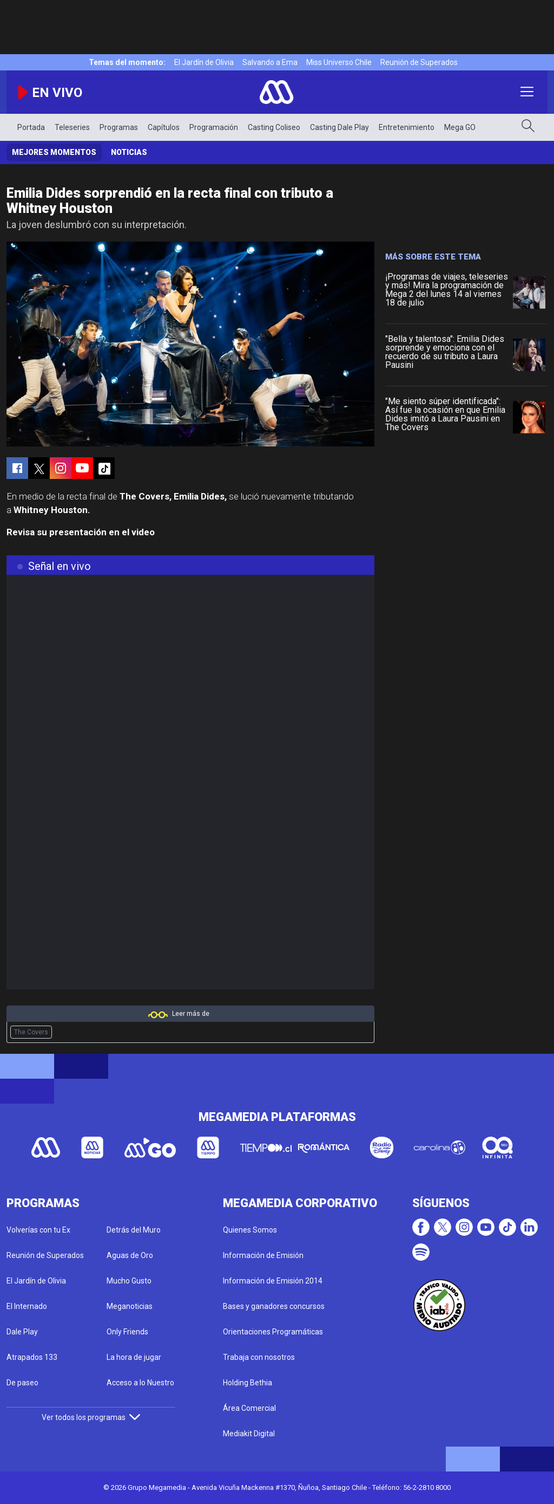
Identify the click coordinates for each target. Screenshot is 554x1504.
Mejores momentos (54, 152)
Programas (119, 127)
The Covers (31, 1032)
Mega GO (460, 127)
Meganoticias (130, 1306)
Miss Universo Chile (339, 62)
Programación (213, 127)
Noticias (129, 152)
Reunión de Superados (419, 62)
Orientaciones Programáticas (273, 1331)
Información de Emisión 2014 (272, 1280)
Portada (31, 127)
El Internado (26, 1306)
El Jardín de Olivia (204, 62)
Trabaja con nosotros (259, 1357)
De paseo (22, 1382)
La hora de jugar (134, 1357)
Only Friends (127, 1331)
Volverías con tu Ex (38, 1230)
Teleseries (72, 127)
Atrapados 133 (31, 1357)
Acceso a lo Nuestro (140, 1382)
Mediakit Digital (249, 1433)
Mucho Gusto (129, 1280)
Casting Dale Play (339, 127)
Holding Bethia (247, 1382)
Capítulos (164, 127)
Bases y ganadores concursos (274, 1306)
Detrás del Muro (134, 1230)
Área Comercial (249, 1408)
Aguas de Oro (130, 1255)
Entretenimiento (406, 127)
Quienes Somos (250, 1230)
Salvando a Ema (270, 62)
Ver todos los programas (91, 1417)
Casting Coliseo (274, 127)
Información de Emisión (263, 1255)
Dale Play (22, 1331)
